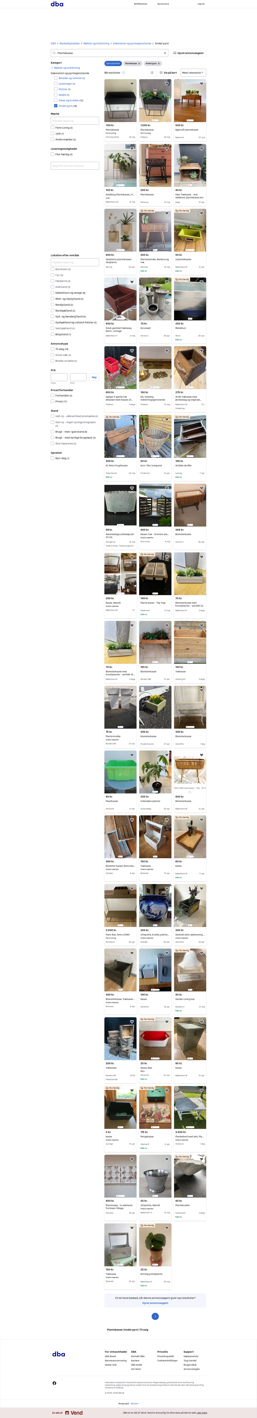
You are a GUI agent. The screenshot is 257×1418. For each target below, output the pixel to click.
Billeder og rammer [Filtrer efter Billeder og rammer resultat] (72, 78)
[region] (155, 100)
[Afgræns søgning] (75, 121)
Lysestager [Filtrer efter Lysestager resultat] (67, 84)
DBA (53, 43)
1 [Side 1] (155, 1316)
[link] (65, 68)
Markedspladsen (69, 43)
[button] (188, 53)
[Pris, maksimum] (78, 377)
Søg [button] (94, 377)
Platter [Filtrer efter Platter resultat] (65, 89)
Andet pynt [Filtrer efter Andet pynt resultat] (68, 106)
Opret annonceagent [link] (155, 1303)
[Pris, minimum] (59, 377)
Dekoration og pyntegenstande (132, 43)
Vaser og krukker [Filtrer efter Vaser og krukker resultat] (71, 100)
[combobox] (109, 53)
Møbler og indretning (96, 43)
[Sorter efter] (193, 73)
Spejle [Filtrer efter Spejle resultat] (64, 95)
